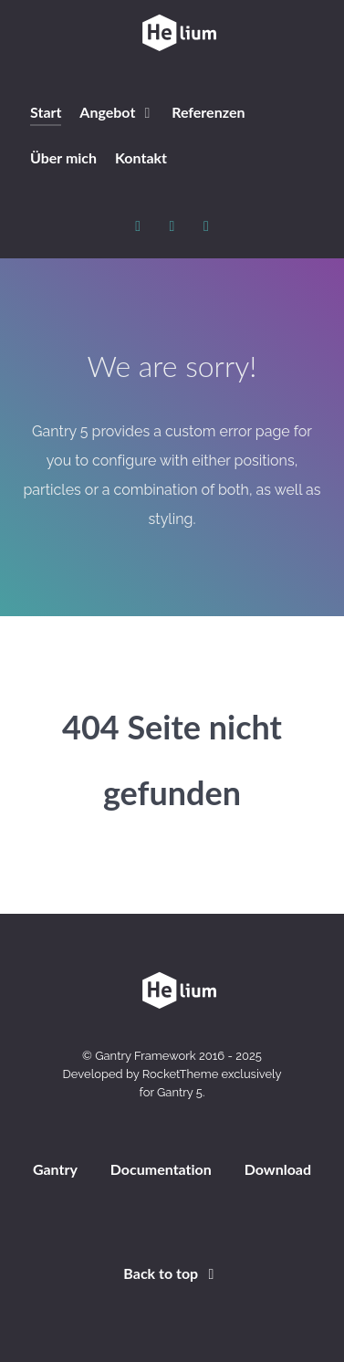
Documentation (161, 1169)
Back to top (171, 1273)
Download (278, 1169)
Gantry (55, 1169)
